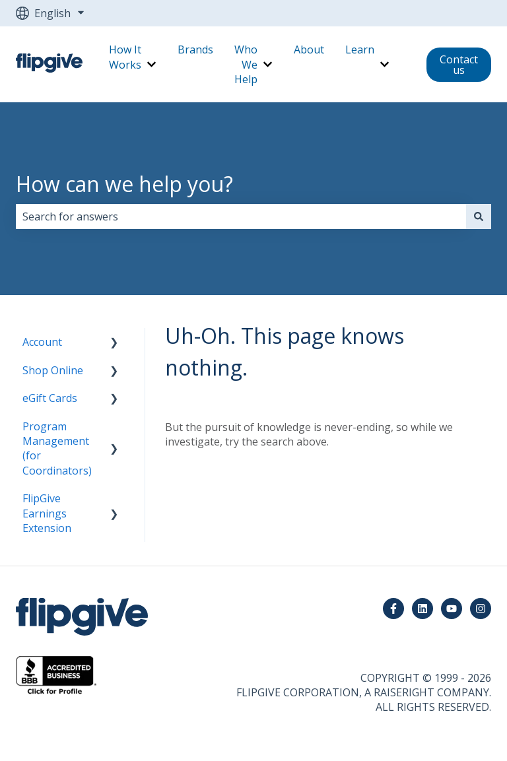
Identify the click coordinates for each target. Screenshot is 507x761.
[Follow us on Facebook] (393, 608)
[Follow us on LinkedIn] (422, 608)
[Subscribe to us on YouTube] (451, 608)
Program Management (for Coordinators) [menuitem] (57, 448)
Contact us (459, 64)
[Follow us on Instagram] (480, 608)
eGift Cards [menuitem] (49, 398)
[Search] (478, 216)
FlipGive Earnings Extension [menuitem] (46, 513)
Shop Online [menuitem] (52, 370)
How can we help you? (124, 184)
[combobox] (241, 216)
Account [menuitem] (42, 342)
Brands (195, 49)
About (309, 49)
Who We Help (245, 64)
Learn (359, 49)
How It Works (125, 56)
